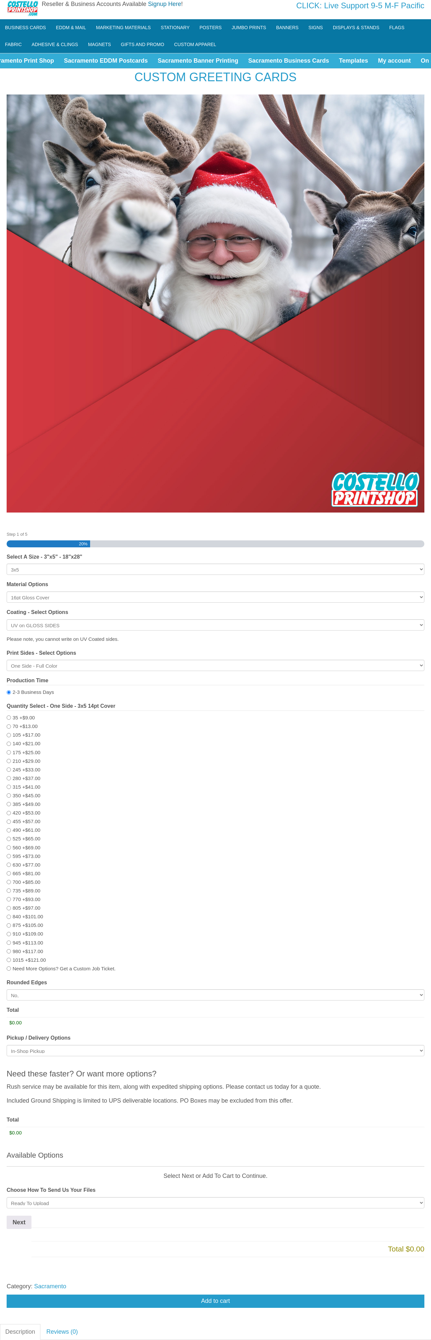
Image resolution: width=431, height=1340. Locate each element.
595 (26, 856)
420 (26, 813)
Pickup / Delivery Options (39, 1038)
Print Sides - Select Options (41, 653)
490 (26, 830)
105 (26, 735)
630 (26, 865)
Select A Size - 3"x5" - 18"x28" (44, 557)
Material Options (27, 584)
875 (28, 925)
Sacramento (50, 1286)
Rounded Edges (27, 982)
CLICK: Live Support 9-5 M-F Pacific (360, 5)
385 (26, 804)
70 (25, 726)
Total (13, 1010)
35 (24, 717)
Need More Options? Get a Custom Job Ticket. (64, 968)
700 (26, 882)
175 (26, 752)
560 (26, 847)
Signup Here (164, 4)
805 (26, 908)
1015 (29, 960)
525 (26, 838)
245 (26, 769)
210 (26, 761)
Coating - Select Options (37, 612)
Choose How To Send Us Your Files (51, 1190)
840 (28, 916)
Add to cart (215, 1301)
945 (28, 942)
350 (26, 795)
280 (26, 778)
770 (26, 899)
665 (26, 873)
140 (26, 743)
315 (26, 787)
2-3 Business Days (33, 692)
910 (28, 934)
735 (26, 890)
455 (26, 821)
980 (28, 951)
